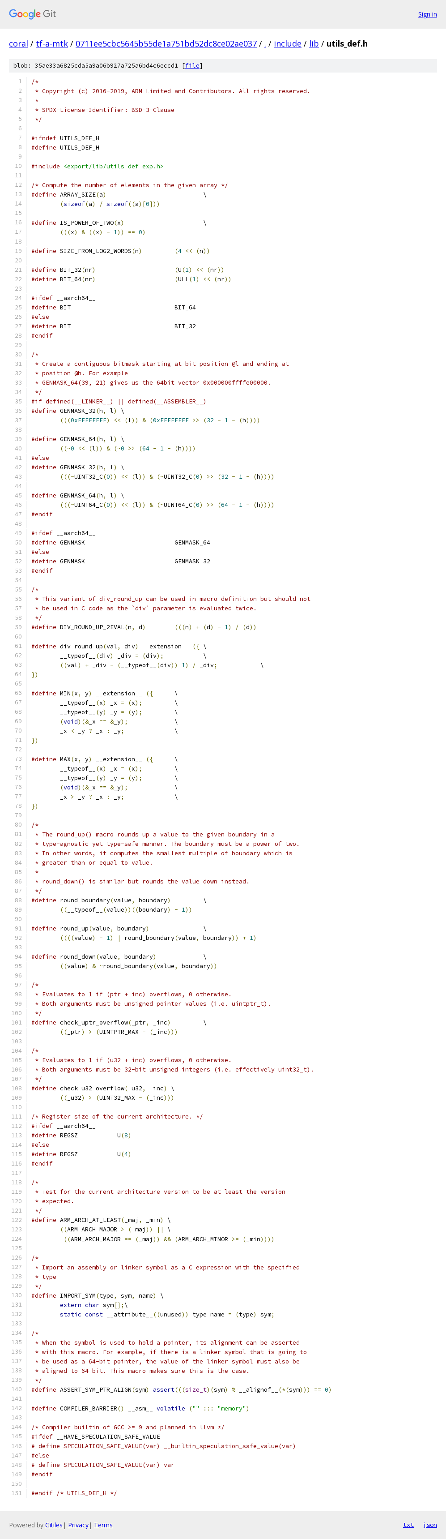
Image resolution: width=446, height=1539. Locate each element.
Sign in (427, 14)
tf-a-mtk (52, 43)
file (192, 65)
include (288, 43)
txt (408, 1525)
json (430, 1525)
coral (18, 43)
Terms (103, 1525)
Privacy (78, 1525)
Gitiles (54, 1525)
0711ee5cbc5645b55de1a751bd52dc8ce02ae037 (166, 43)
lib (314, 43)
